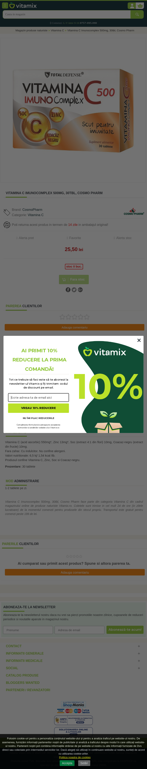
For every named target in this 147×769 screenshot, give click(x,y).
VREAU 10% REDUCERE (38, 408)
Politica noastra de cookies (75, 757)
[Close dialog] (139, 340)
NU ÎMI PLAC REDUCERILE (38, 418)
